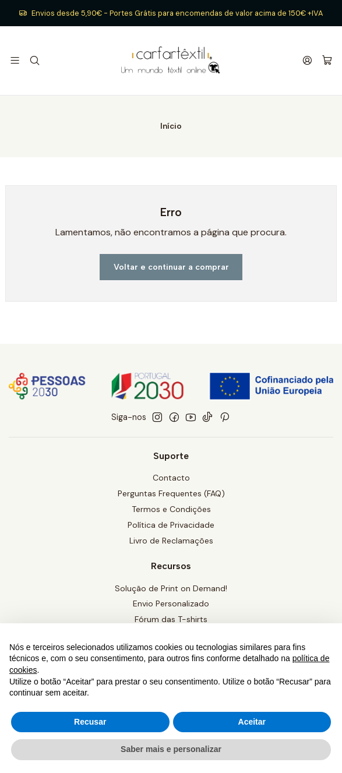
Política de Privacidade (171, 525)
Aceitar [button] (252, 721)
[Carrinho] (327, 60)
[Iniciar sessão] (307, 60)
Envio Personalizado (171, 603)
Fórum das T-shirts (171, 619)
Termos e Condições (171, 509)
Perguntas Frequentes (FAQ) (171, 493)
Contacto (171, 477)
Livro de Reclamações (171, 540)
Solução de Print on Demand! (171, 588)
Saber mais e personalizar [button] (171, 749)
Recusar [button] (90, 721)
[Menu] (15, 60)
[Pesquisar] (34, 60)
